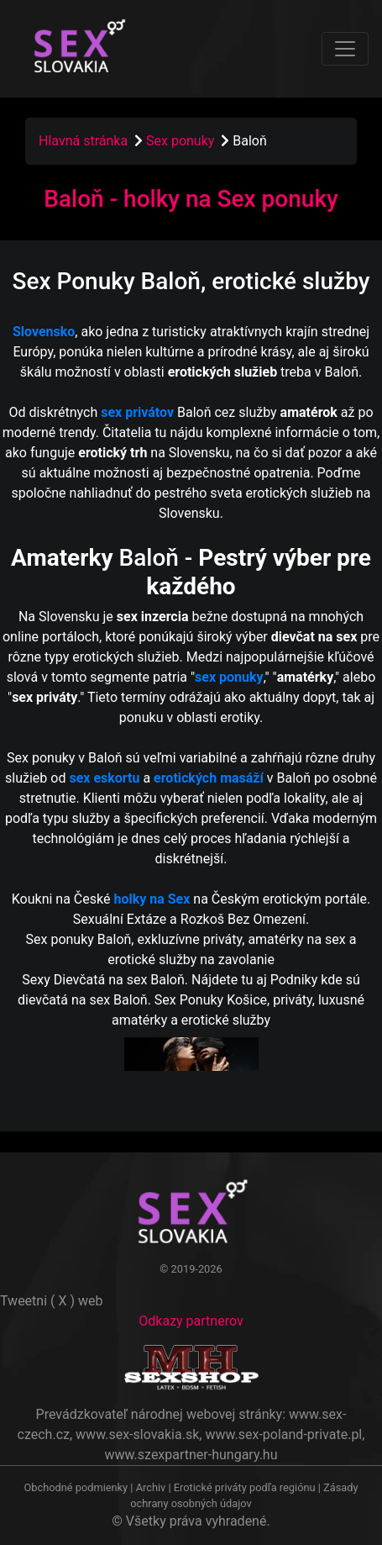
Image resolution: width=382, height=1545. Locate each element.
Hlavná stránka (83, 141)
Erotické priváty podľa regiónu (245, 1487)
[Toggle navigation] (345, 49)
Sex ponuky (181, 141)
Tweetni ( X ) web (51, 1301)
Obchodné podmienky (77, 1487)
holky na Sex (151, 899)
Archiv (151, 1487)
